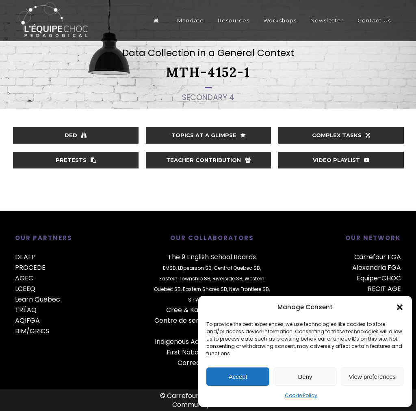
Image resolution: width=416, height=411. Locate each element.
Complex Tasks (341, 135)
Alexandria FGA (376, 267)
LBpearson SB (195, 268)
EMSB (169, 268)
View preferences (372, 376)
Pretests (76, 160)
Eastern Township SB (184, 278)
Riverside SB (227, 278)
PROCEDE (30, 267)
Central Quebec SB (237, 268)
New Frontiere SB (249, 289)
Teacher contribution (208, 160)
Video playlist (341, 160)
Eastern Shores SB (205, 289)
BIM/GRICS (32, 331)
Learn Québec (37, 299)
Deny (305, 376)
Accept (238, 376)
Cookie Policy (301, 395)
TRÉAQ (26, 310)
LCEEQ (25, 288)
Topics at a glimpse (208, 135)
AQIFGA (27, 320)
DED (76, 135)
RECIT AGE (384, 288)
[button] (400, 307)
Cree (174, 310)
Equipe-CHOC (379, 278)
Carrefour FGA (377, 257)
